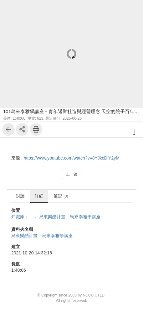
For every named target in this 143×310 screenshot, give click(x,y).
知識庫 (17, 216)
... (32, 216)
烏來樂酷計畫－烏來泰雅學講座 (69, 216)
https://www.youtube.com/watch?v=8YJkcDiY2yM (72, 157)
